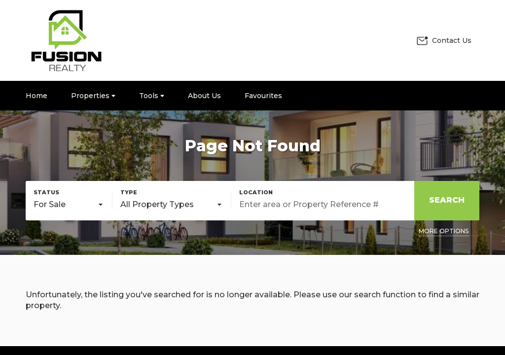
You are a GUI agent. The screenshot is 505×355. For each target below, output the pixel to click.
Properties (93, 95)
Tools (151, 95)
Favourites (263, 95)
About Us (204, 95)
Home (36, 95)
